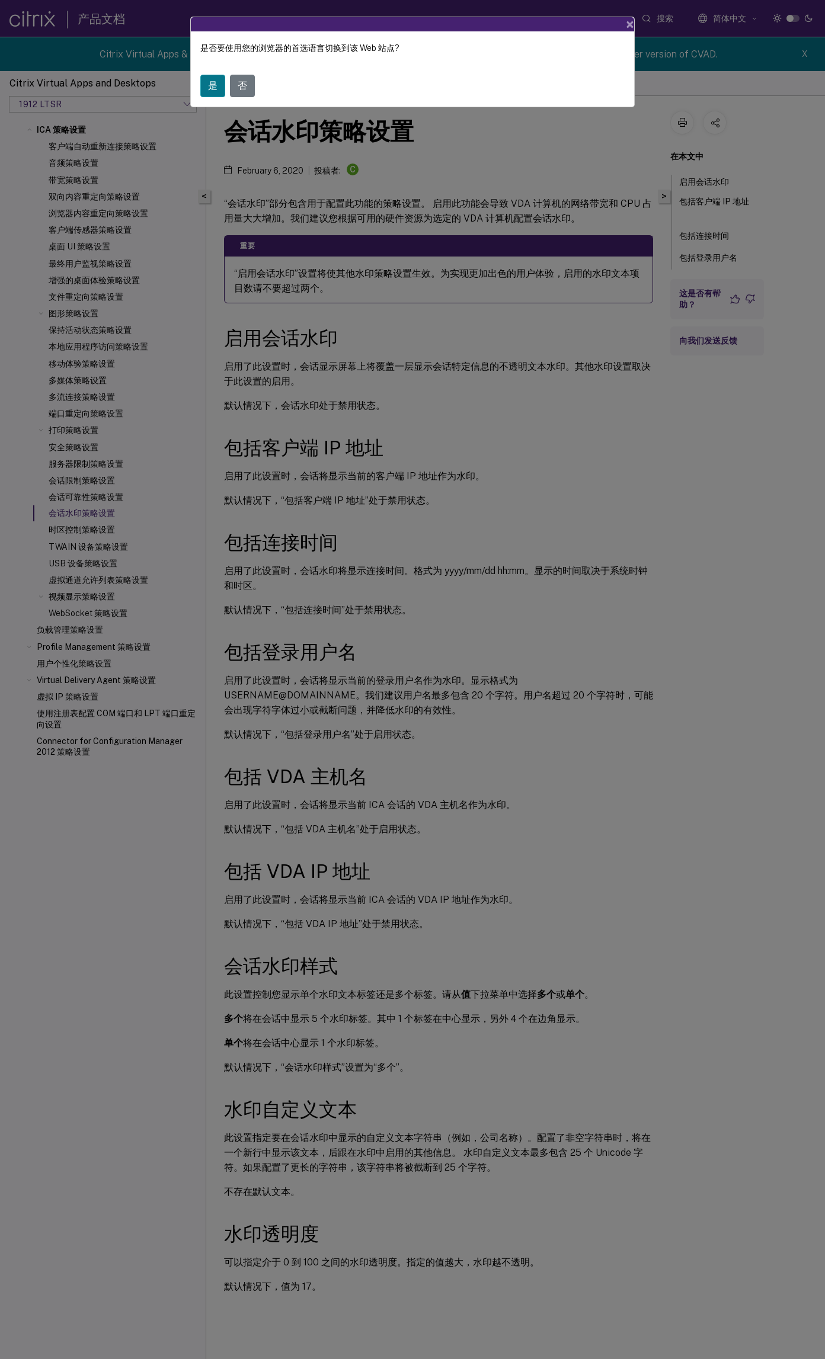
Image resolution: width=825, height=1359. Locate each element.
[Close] (630, 24)
